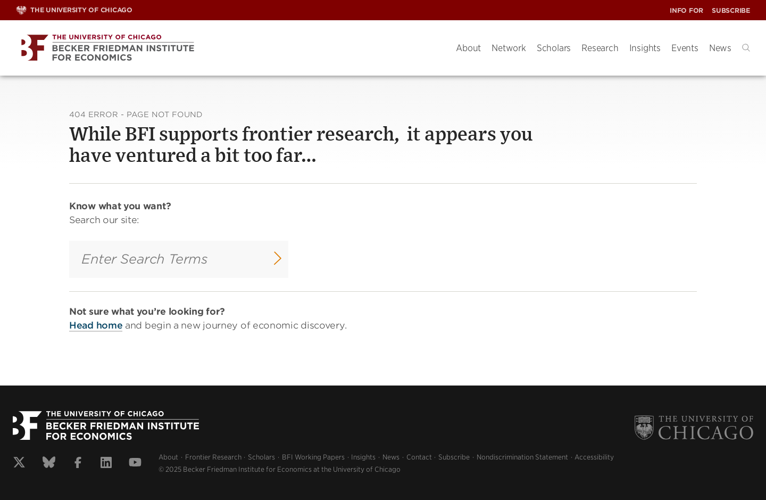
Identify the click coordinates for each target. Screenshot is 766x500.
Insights (645, 48)
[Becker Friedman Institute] (228, 48)
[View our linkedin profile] (106, 464)
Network (509, 48)
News (720, 48)
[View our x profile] (19, 464)
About (468, 48)
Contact (419, 457)
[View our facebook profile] (78, 464)
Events (684, 48)
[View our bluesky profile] (49, 464)
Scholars (554, 48)
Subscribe (731, 10)
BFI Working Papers (313, 457)
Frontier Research (213, 457)
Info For (686, 10)
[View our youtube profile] (135, 464)
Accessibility (594, 457)
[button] (746, 48)
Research (599, 48)
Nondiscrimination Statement (522, 457)
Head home (95, 324)
